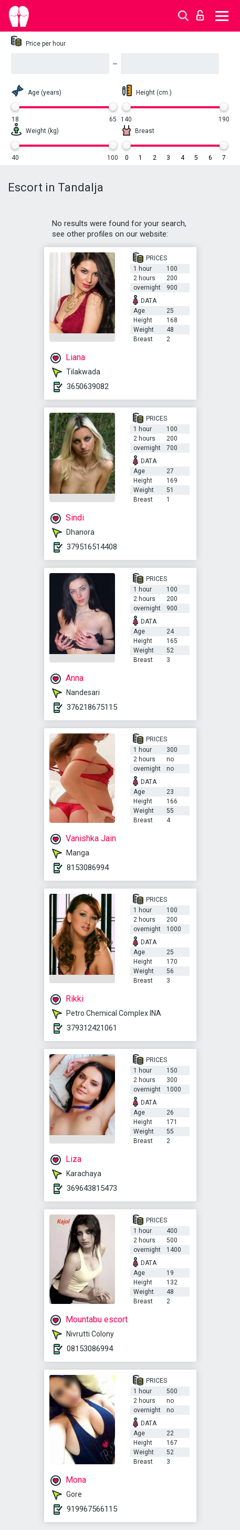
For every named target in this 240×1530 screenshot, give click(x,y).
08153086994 (90, 1348)
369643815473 (92, 1188)
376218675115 (92, 707)
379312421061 (92, 1028)
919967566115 (92, 1509)
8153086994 (88, 867)
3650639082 (88, 386)
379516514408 (92, 547)
